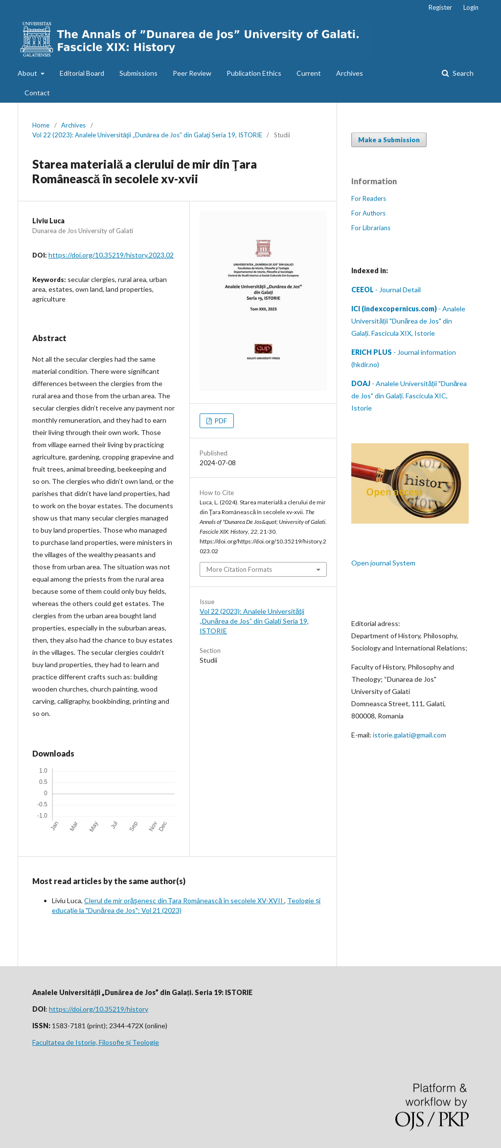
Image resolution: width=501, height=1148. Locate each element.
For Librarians (370, 228)
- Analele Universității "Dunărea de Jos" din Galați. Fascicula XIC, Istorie (409, 395)
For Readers (368, 198)
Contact (37, 92)
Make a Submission (389, 140)
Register (440, 7)
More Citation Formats (239, 569)
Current (308, 73)
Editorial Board (82, 73)
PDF (220, 421)
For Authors (368, 213)
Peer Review (192, 73)
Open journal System (383, 563)
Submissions (138, 73)
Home (40, 125)
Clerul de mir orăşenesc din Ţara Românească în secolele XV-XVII (184, 900)
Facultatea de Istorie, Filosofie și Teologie (95, 1042)
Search (462, 73)
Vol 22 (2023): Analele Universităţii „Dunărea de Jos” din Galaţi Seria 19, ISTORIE (147, 135)
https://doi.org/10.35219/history (98, 1009)
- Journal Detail (386, 289)
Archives (349, 73)
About (28, 73)
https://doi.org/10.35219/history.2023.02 (111, 255)
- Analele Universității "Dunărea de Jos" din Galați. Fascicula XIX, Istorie (408, 320)
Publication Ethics (254, 73)
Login (470, 7)
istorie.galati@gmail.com (409, 735)
